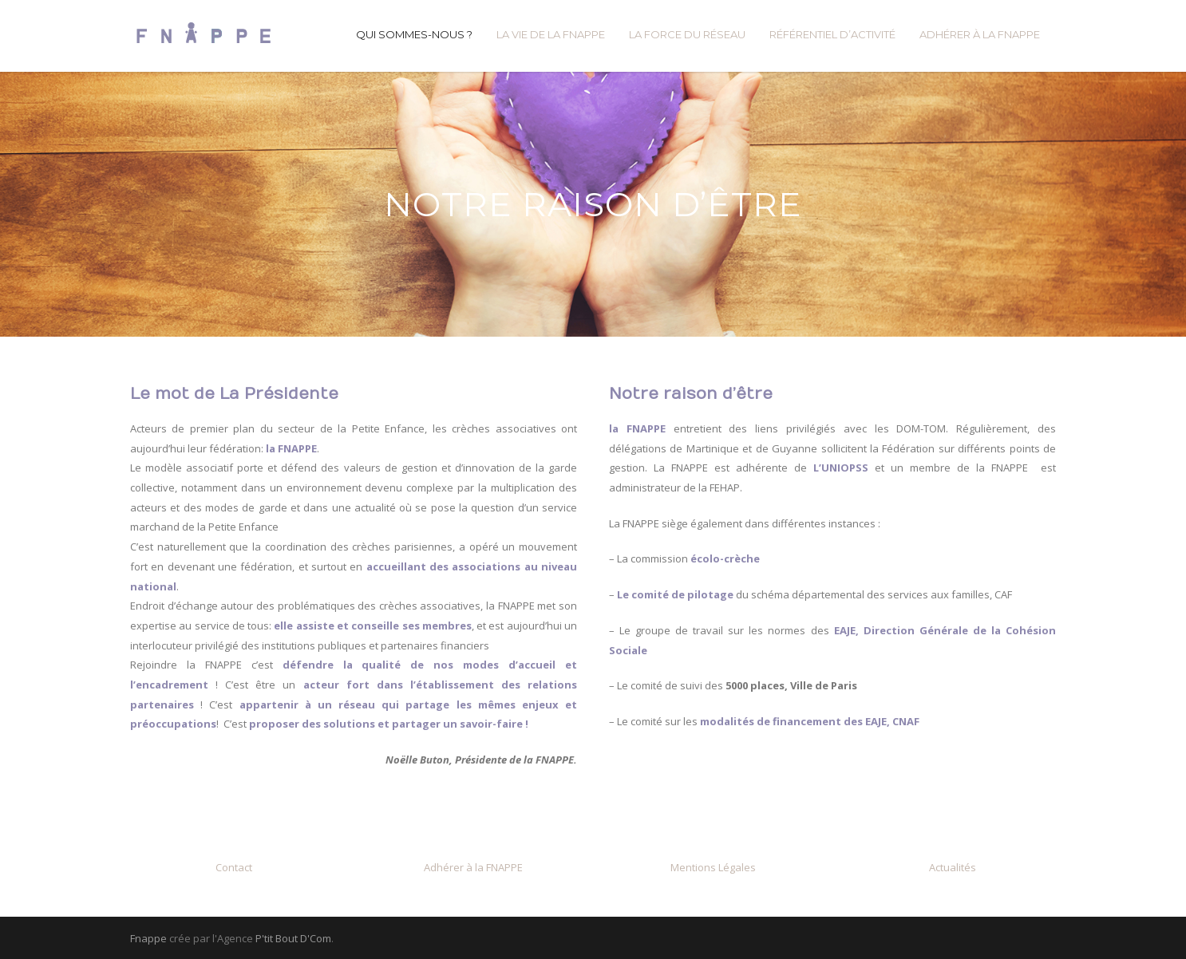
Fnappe (148, 938)
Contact (233, 867)
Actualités (952, 867)
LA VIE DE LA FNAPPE (550, 34)
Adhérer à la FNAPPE (473, 867)
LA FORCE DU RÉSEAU (687, 34)
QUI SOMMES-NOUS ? (414, 34)
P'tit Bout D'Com (293, 938)
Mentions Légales (713, 867)
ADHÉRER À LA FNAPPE (979, 34)
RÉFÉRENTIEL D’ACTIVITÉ (832, 34)
